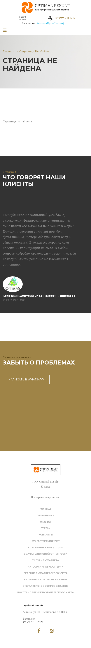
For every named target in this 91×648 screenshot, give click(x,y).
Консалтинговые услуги (45, 547)
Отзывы (45, 521)
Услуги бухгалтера (45, 560)
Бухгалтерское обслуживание (45, 579)
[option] (39, 246)
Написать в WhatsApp (26, 379)
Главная (8, 51)
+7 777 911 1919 (33, 622)
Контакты (45, 534)
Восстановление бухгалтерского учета (45, 592)
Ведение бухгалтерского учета (46, 573)
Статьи (45, 528)
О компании (45, 515)
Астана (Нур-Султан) (50, 23)
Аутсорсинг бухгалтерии (45, 566)
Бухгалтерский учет (46, 541)
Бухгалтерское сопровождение (45, 586)
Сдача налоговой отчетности (45, 554)
